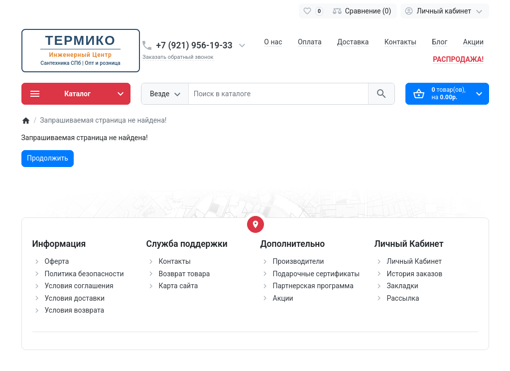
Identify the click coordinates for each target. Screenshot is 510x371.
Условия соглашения (79, 286)
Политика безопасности (84, 274)
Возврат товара (184, 274)
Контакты (400, 42)
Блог (440, 42)
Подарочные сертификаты (316, 274)
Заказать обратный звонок (178, 57)
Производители (298, 261)
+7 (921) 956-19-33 (194, 45)
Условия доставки (75, 298)
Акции (473, 42)
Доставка (353, 42)
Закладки (402, 286)
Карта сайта (178, 286)
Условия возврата (75, 310)
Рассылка (403, 298)
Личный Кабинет (414, 261)
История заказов (415, 274)
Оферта (57, 261)
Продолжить (47, 158)
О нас (273, 42)
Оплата (310, 42)
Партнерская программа (313, 286)
